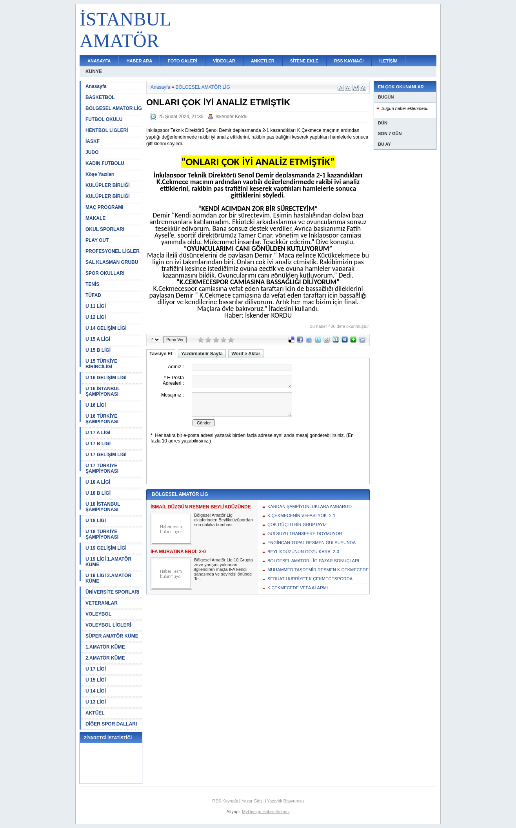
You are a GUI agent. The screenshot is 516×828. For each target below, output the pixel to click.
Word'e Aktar (245, 353)
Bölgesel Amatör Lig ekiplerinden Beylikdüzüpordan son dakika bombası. (223, 520)
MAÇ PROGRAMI (104, 207)
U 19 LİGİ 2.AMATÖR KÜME (108, 578)
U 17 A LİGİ (97, 432)
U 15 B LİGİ (98, 350)
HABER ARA (140, 60)
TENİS (92, 284)
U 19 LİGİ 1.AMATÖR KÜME (108, 561)
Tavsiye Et (160, 353)
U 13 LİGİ (95, 702)
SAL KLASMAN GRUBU (111, 262)
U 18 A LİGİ (97, 482)
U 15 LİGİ (95, 680)
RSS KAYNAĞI (348, 60)
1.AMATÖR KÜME (105, 647)
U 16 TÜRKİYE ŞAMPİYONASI (101, 418)
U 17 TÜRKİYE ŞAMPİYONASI (101, 468)
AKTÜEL (95, 713)
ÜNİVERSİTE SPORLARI (112, 592)
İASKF (92, 141)
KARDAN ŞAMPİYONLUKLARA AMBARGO (309, 506)
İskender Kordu (231, 116)
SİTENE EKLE (304, 60)
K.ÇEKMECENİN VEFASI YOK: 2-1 (301, 515)
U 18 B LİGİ (98, 493)
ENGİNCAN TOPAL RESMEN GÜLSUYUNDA (311, 542)
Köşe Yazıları (99, 174)
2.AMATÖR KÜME (105, 658)
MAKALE (95, 218)
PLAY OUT (97, 240)
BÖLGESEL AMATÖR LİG (113, 108)
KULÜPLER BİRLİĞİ (107, 185)
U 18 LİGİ (95, 520)
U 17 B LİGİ (98, 443)
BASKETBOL (100, 97)
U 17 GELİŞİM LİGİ (106, 454)
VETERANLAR (101, 603)
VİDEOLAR (224, 60)
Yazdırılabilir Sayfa (202, 353)
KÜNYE (93, 71)
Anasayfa (95, 86)
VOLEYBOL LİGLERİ (108, 625)
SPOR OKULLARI (104, 273)
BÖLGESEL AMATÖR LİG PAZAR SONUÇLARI (313, 560)
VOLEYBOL (98, 614)
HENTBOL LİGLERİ (106, 130)
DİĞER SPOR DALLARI (111, 724)
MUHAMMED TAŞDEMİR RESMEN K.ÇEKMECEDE (318, 569)
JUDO (91, 152)
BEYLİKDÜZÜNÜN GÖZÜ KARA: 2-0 (303, 551)
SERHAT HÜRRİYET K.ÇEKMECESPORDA (309, 578)
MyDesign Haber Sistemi (265, 811)
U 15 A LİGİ (97, 339)
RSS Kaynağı (225, 801)
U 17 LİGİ (95, 669)
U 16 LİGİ (95, 405)
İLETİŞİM (388, 60)
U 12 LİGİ (95, 317)
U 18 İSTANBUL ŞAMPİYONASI (102, 506)
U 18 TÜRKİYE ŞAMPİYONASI (101, 534)
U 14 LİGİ (95, 691)
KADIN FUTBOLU (104, 163)
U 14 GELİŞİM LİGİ (106, 328)
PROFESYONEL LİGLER (112, 251)
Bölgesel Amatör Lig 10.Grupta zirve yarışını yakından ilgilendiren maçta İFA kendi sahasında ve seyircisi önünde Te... (223, 569)
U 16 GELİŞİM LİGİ (106, 377)
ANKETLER (262, 60)
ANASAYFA (99, 60)
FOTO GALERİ (182, 60)
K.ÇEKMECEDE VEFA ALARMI (297, 587)
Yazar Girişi (252, 801)
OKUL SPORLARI (104, 229)
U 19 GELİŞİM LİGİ (106, 548)
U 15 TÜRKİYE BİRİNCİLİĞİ (101, 363)
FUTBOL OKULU (103, 119)
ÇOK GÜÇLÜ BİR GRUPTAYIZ (297, 524)
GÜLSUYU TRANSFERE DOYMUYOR (304, 533)
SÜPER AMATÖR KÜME (111, 636)
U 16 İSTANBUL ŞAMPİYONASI (102, 391)
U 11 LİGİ (95, 306)
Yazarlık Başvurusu (285, 801)
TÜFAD (93, 295)
